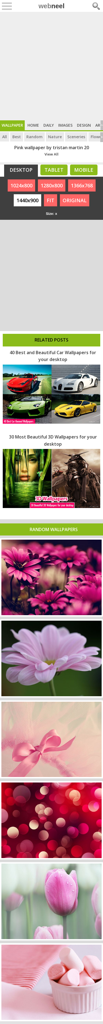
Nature (55, 136)
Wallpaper (12, 125)
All (4, 136)
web (51, 6)
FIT (50, 200)
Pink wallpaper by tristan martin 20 (51, 148)
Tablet (53, 169)
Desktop (21, 169)
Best (16, 136)
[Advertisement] (51, 66)
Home (33, 125)
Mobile (83, 169)
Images (65, 125)
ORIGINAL (75, 200)
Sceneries (76, 136)
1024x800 (21, 185)
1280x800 (52, 185)
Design (84, 125)
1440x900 (27, 200)
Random (34, 136)
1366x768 (82, 185)
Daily (48, 125)
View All (51, 154)
